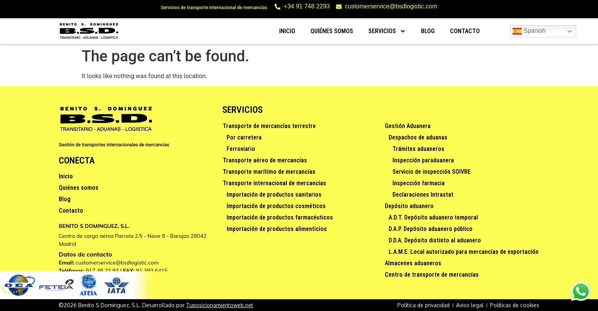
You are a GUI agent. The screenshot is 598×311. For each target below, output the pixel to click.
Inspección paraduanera (423, 160)
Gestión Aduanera (408, 126)
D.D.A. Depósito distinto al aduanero (435, 240)
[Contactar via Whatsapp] (580, 300)
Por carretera (244, 137)
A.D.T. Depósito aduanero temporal (433, 217)
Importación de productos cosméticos (276, 206)
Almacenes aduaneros (413, 263)
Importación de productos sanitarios (274, 194)
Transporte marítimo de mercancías (269, 171)
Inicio (287, 31)
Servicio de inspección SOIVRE (431, 171)
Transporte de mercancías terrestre (269, 126)
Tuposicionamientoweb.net (219, 305)
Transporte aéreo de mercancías (265, 160)
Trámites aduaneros (418, 148)
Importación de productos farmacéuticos (280, 217)
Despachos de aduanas (418, 137)
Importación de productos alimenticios (277, 228)
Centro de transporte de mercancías (432, 274)
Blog (428, 31)
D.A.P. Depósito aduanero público (431, 228)
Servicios (387, 31)
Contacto (465, 31)
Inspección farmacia (418, 183)
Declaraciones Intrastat (422, 194)
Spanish (529, 31)
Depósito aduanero (409, 206)
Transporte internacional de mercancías (274, 183)
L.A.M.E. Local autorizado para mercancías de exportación (464, 251)
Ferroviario (241, 148)
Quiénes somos (331, 31)
